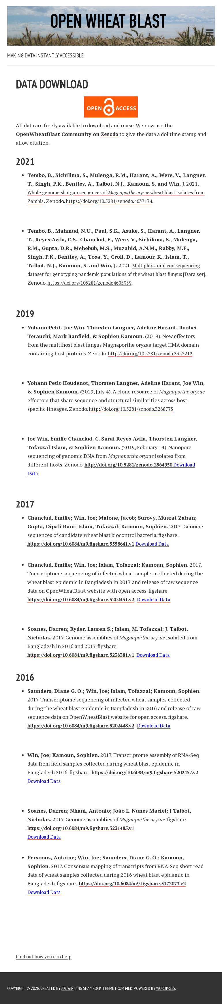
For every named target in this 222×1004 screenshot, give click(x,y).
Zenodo (110, 133)
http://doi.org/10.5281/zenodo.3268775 (135, 408)
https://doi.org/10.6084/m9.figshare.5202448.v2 (86, 725)
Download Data (165, 543)
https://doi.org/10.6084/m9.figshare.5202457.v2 (86, 780)
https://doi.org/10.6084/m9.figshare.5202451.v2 (86, 599)
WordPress (167, 988)
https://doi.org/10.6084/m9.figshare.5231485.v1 (86, 827)
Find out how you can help (46, 956)
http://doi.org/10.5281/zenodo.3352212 (154, 353)
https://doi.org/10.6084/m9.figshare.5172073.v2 (138, 883)
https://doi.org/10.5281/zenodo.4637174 (146, 200)
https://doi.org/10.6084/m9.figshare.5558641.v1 (86, 543)
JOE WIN (67, 988)
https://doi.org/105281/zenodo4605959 (135, 282)
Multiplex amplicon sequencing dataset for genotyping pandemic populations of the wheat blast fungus (116, 274)
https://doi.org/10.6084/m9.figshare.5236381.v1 (86, 654)
